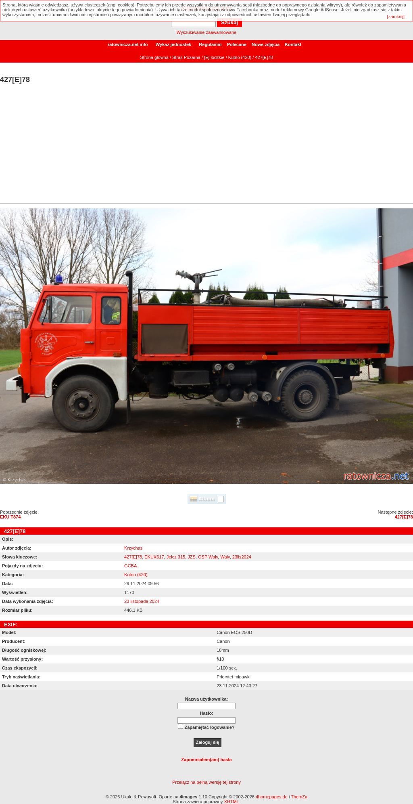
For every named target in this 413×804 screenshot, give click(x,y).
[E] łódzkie (214, 57)
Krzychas (133, 548)
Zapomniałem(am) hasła (206, 759)
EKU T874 (10, 516)
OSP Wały (208, 556)
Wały (224, 556)
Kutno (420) (239, 57)
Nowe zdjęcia (266, 44)
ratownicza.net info (128, 44)
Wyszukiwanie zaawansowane (206, 32)
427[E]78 (404, 516)
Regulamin (210, 44)
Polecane (236, 44)
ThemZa (299, 796)
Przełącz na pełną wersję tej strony (206, 782)
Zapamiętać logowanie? (209, 727)
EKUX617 (154, 556)
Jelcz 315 (176, 556)
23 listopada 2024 (141, 601)
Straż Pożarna (186, 57)
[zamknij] (396, 16)
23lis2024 (241, 556)
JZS (192, 556)
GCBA (130, 565)
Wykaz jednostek (173, 44)
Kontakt (293, 44)
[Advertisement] (206, 144)
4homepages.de (272, 796)
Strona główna (154, 57)
